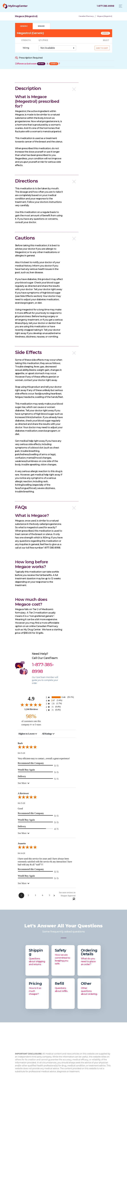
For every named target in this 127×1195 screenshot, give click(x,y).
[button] (46, 88)
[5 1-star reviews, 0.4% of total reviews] (61, 710)
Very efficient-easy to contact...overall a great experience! (44, 758)
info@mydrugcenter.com (86, 1102)
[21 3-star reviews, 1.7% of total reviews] (61, 704)
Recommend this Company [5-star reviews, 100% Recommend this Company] (31, 763)
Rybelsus (87, 1124)
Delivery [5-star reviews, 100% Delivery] (22, 776)
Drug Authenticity (24, 1138)
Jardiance (88, 1142)
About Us (20, 1124)
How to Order (56, 1129)
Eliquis (86, 1151)
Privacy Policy (56, 1138)
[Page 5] (49, 895)
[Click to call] (105, 6)
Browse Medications (60, 1133)
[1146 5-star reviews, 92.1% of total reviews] (61, 697)
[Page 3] (35, 895)
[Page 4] (42, 895)
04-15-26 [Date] (21, 753)
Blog (17, 1133)
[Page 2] (28, 895)
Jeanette (22, 843)
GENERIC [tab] (24, 26)
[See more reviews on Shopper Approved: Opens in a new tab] (65, 894)
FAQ (17, 1129)
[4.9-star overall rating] (31, 704)
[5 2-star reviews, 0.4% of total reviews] (61, 707)
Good (20, 808)
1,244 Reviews (31, 709)
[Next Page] (54, 895)
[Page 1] (21, 895)
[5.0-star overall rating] (47, 747)
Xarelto (86, 1147)
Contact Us (55, 1124)
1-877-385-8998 (82, 1096)
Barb (20, 743)
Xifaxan (87, 1129)
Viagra (86, 1156)
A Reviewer (23, 793)
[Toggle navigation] (120, 6)
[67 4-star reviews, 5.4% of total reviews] (61, 700)
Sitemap (53, 1142)
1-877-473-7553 (78, 1099)
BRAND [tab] (41, 26)
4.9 (31, 698)
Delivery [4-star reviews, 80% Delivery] (22, 826)
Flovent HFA (89, 1138)
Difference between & (37, 63)
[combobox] (28, 733)
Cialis (85, 1133)
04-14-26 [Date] (21, 853)
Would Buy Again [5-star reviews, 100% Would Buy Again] (26, 770)
